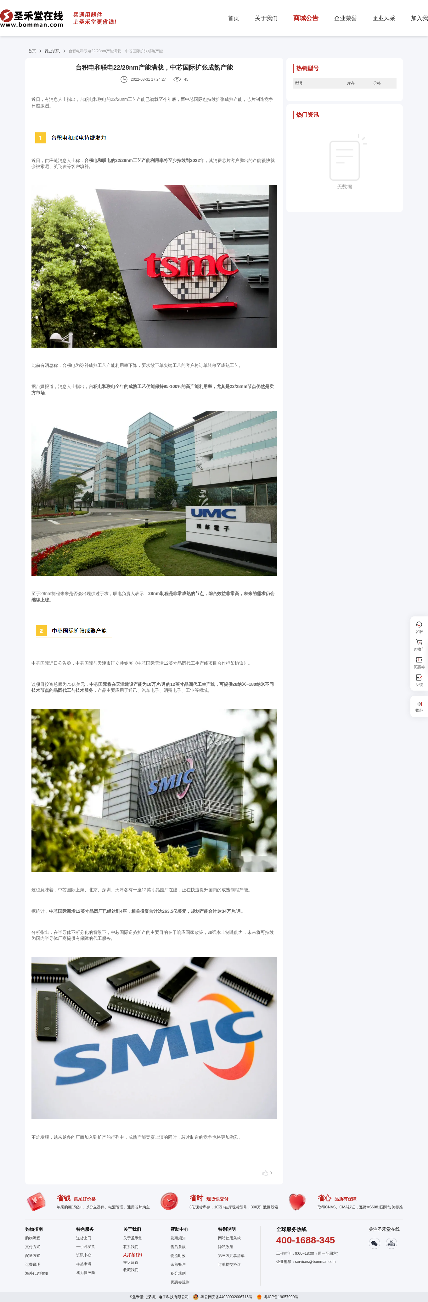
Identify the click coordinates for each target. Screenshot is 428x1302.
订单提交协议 (229, 1264)
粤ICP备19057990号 (281, 1297)
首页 (32, 51)
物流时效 (178, 1255)
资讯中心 (83, 1255)
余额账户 (178, 1264)
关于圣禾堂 (132, 1238)
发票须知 (178, 1238)
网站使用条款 (229, 1238)
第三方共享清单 (231, 1255)
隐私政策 (225, 1247)
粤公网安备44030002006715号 (226, 1297)
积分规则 (178, 1273)
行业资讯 (52, 51)
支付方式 (32, 1247)
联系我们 (130, 1247)
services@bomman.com (315, 1261)
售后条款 (178, 1247)
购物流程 (32, 1238)
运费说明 (32, 1264)
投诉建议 (130, 1262)
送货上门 (83, 1238)
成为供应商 (85, 1272)
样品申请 (83, 1264)
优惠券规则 (180, 1282)
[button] (132, 1270)
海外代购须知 (36, 1273)
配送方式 (32, 1255)
